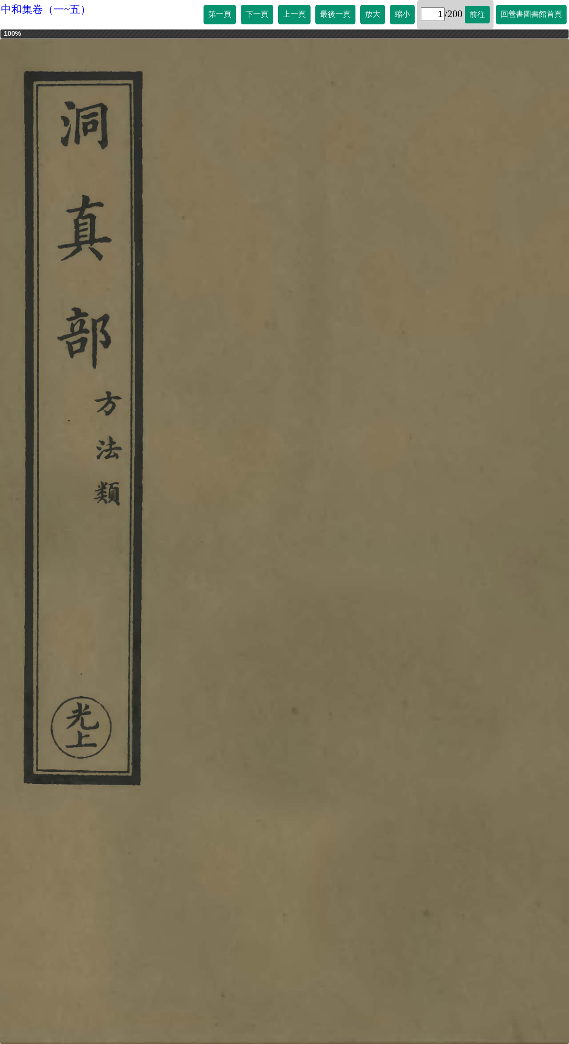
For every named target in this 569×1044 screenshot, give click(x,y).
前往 (477, 15)
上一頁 (294, 14)
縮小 (402, 14)
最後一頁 (335, 14)
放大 (372, 14)
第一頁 (219, 14)
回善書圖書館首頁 (531, 14)
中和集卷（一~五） (46, 9)
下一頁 (257, 14)
